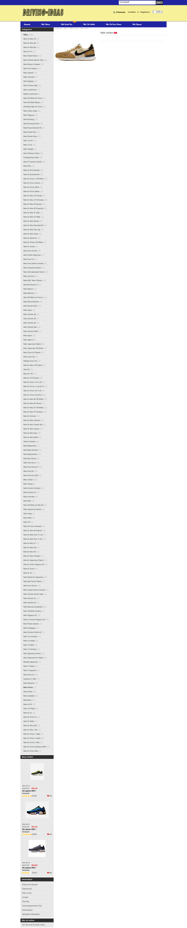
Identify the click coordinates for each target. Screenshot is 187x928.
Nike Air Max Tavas (30, 234)
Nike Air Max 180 (30, 726)
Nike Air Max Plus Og (31, 230)
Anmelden (132, 12)
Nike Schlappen (29, 628)
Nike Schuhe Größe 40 (32, 632)
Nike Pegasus (136, 24)
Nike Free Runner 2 (31, 467)
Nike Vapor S (28, 340)
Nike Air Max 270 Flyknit (32, 365)
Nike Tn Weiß (28, 645)
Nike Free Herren (30, 586)
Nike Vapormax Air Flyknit (33, 658)
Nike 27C (27, 522)
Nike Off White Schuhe (32, 611)
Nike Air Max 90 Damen (32, 204)
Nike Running (28, 119)
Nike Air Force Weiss (31, 191)
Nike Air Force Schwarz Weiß (34, 747)
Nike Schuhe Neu (30, 327)
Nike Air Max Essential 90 (33, 225)
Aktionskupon (27, 910)
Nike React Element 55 (32, 128)
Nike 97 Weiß (28, 721)
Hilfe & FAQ (26, 893)
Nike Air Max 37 (29, 543)
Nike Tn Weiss (29, 666)
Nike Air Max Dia (29, 548)
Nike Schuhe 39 (29, 319)
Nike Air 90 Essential (31, 170)
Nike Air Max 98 (29, 43)
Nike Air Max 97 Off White (33, 408)
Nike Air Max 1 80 (30, 730)
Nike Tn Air (27, 145)
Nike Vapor (27, 336)
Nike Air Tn (27, 52)
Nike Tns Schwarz (30, 637)
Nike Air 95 (27, 704)
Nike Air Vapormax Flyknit (33, 560)
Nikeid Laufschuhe (30, 94)
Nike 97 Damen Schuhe (32, 162)
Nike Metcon (45, 24)
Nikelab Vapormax (30, 662)
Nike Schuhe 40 (29, 323)
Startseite (27, 24)
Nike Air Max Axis (30, 433)
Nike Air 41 (27, 713)
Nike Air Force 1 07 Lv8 (32, 382)
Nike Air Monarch (30, 238)
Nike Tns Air (28, 141)
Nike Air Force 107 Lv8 (32, 391)
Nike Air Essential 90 (31, 174)
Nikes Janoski (28, 77)
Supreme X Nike (29, 679)
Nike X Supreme (29, 670)
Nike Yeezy (27, 514)
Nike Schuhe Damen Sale (33, 60)
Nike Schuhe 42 (29, 492)
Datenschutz (27, 889)
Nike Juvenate (28, 497)
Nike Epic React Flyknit (32, 581)
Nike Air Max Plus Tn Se (32, 539)
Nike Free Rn (28, 471)
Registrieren (145, 12)
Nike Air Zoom (28, 569)
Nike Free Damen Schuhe (33, 264)
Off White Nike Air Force (32, 107)
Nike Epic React (29, 458)
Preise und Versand (30, 885)
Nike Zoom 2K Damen (32, 353)
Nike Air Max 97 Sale (31, 213)
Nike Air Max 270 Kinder (32, 196)
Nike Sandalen (29, 696)
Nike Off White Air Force (32, 98)
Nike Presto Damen (31, 624)
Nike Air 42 (27, 573)
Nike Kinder (27, 692)
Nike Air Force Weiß (31, 187)
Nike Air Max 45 (29, 39)
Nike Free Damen (30, 69)
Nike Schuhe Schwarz (31, 488)
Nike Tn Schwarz (30, 649)
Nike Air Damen (29, 442)
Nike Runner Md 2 (30, 306)
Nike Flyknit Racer (30, 56)
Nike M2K (27, 501)
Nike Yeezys (28, 484)
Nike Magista (28, 81)
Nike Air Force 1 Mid (31, 742)
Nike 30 (26, 369)
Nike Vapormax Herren (32, 653)
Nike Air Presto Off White (33, 242)
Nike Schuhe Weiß (30, 331)
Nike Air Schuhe (89, 24)
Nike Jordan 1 (28, 480)
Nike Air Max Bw (29, 47)
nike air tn (37, 773)
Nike (65, 28)
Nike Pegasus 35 (30, 615)
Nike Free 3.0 (28, 259)
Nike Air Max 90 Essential (33, 208)
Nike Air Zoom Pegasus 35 (33, 564)
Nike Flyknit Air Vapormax (33, 577)
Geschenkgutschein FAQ (32, 906)
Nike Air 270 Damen (31, 378)
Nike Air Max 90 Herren (32, 403)
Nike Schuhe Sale (30, 85)
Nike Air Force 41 (30, 717)
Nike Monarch (28, 683)
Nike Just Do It (29, 276)
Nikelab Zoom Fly (30, 361)
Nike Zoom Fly (29, 357)
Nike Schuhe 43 (29, 603)
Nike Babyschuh (29, 446)
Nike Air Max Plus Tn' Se (33, 535)
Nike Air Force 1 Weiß (31, 738)
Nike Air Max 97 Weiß (31, 217)
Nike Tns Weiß (29, 641)
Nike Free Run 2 (29, 463)
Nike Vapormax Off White (33, 348)
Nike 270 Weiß (29, 709)
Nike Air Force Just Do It (32, 395)
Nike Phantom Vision (31, 153)
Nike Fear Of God (30, 251)
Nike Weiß (27, 518)
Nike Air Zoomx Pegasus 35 (34, 620)
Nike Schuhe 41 (29, 598)
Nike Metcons (28, 293)
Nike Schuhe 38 (29, 314)
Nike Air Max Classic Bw (32, 425)
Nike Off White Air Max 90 (33, 505)
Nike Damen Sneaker (31, 64)
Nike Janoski (28, 73)
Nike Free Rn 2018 (30, 475)
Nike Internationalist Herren (34, 272)
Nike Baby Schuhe (30, 450)
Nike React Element (31, 302)
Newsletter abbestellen (31, 914)
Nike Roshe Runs (30, 136)
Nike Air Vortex (29, 247)
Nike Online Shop (30, 111)
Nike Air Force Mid (30, 751)
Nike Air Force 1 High (31, 734)
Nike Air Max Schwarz (31, 556)
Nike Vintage (28, 149)
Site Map (25, 902)
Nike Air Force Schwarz (32, 526)
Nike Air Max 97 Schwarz (33, 412)
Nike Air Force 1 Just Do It (33, 386)
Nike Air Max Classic (31, 429)
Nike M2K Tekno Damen (32, 280)
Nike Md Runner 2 (30, 285)
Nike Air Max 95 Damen (32, 531)
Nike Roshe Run (66, 24)
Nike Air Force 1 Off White (33, 179)
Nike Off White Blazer (31, 102)
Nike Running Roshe (31, 124)
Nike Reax (27, 700)
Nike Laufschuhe (29, 90)
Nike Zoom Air (28, 675)
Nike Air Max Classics (31, 420)
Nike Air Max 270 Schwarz (33, 200)
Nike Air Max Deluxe (31, 221)
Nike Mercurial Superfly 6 (33, 607)
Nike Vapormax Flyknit (32, 344)
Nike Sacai (27, 310)
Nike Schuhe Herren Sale (33, 594)
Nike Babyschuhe (30, 454)
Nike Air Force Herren (113, 24)
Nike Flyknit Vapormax (32, 255)
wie (50, 796)
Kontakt (25, 897)
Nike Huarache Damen (32, 268)
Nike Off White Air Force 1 (33, 297)
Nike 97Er (27, 166)
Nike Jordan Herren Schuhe (34, 590)
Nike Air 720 (28, 374)
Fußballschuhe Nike (31, 158)
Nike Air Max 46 (29, 552)
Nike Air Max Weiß (30, 437)
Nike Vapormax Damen (32, 509)
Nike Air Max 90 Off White (33, 399)
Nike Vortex (74, 28)
